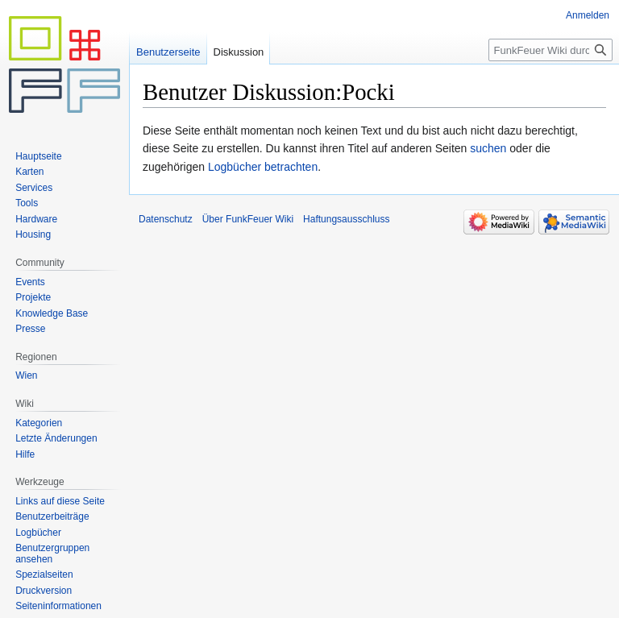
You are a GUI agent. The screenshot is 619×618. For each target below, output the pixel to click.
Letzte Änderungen (56, 438)
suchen (488, 148)
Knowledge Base (51, 313)
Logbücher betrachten (263, 166)
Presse (30, 328)
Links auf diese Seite (60, 501)
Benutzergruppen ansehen (52, 553)
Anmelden (587, 15)
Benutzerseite (168, 52)
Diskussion (239, 52)
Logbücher (38, 532)
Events (30, 282)
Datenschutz (166, 219)
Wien (26, 375)
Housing (33, 234)
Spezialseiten (44, 574)
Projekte (33, 297)
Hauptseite (38, 156)
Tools (26, 203)
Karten (29, 171)
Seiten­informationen (58, 606)
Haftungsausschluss (346, 219)
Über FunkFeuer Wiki (247, 219)
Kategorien (38, 423)
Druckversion (43, 590)
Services (33, 187)
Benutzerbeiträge (52, 516)
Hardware (36, 219)
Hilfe (25, 454)
